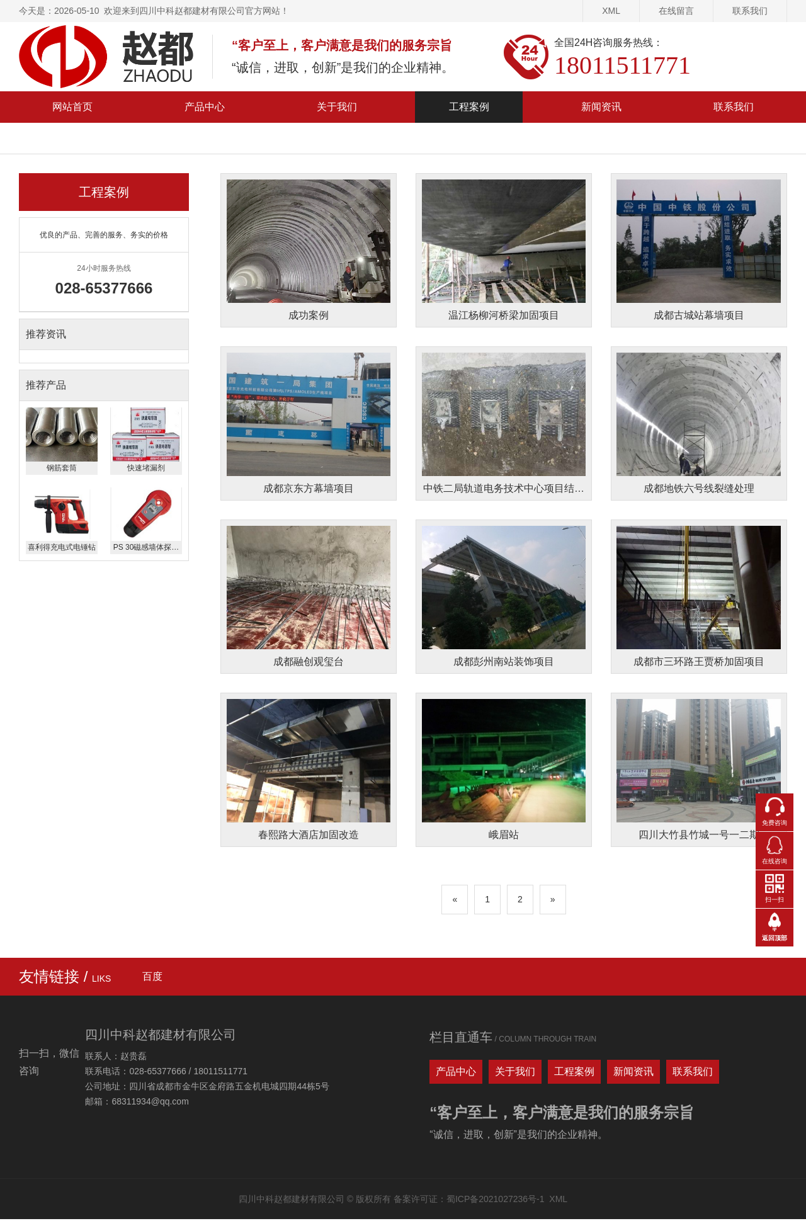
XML (611, 11)
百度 (152, 978)
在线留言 (676, 11)
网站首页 (72, 106)
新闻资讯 (601, 106)
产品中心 (204, 106)
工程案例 (469, 106)
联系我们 (750, 11)
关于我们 (337, 106)
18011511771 (622, 65)
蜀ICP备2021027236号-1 (495, 1201)
